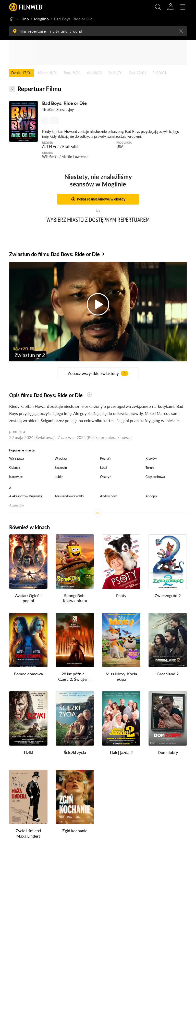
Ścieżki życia (75, 752)
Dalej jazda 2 (121, 752)
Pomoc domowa (28, 673)
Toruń (149, 467)
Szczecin (61, 467)
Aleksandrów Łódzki (69, 496)
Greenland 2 (168, 673)
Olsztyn (105, 477)
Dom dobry (168, 752)
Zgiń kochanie (74, 830)
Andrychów (108, 496)
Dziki (28, 752)
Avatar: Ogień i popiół (28, 598)
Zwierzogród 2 (168, 595)
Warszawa (16, 458)
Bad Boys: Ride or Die (64, 103)
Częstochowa (155, 477)
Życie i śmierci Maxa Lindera (28, 833)
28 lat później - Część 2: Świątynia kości (75, 676)
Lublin (59, 477)
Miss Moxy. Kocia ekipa (121, 676)
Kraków (151, 458)
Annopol (151, 496)
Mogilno (41, 18)
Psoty (121, 595)
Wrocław (61, 458)
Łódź (103, 467)
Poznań (105, 458)
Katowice (16, 477)
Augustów (16, 505)
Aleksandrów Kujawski (25, 496)
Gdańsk (14, 467)
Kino (24, 18)
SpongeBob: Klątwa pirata (75, 598)
